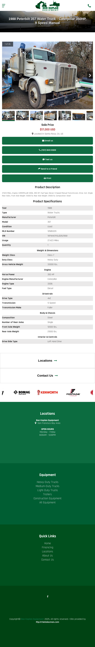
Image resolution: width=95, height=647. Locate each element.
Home (47, 543)
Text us (47, 159)
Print (47, 178)
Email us (47, 140)
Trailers (47, 494)
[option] (47, 75)
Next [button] (90, 75)
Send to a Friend (47, 168)
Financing (47, 547)
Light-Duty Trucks (47, 490)
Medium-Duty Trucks (47, 486)
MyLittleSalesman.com (47, 622)
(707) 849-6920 (47, 150)
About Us (47, 555)
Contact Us (47, 375)
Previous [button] (5, 75)
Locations (47, 360)
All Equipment (47, 502)
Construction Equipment (47, 498)
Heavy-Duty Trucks (47, 482)
